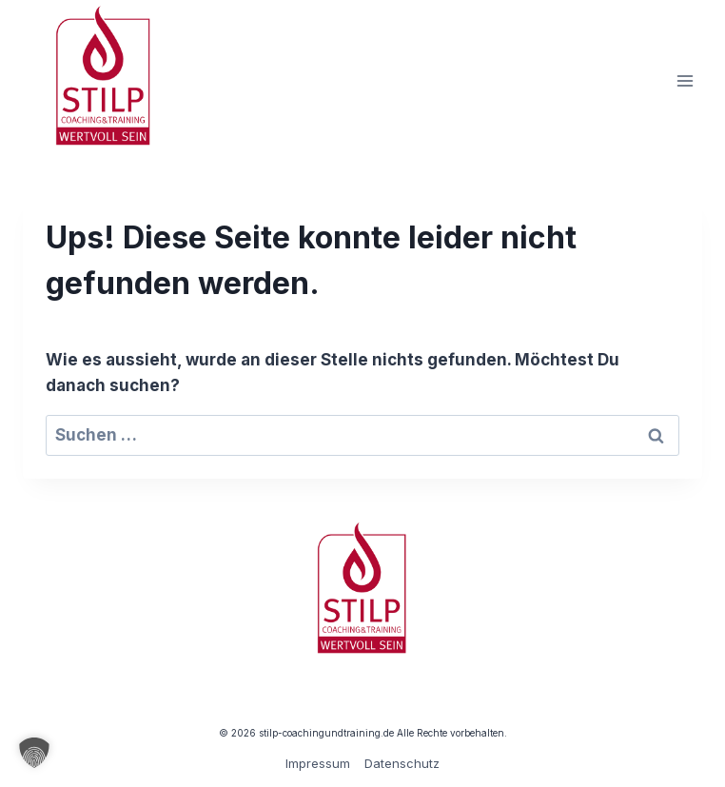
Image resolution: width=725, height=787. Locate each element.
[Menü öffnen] (684, 80)
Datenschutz (402, 763)
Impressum (317, 763)
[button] (34, 752)
